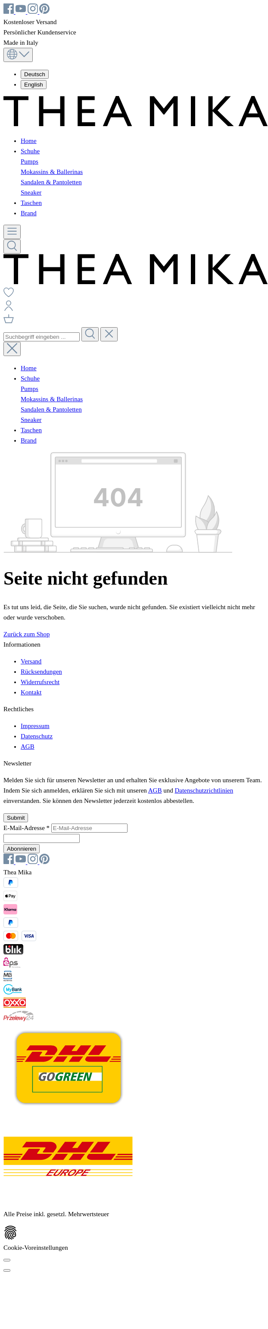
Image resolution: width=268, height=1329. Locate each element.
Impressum (35, 725)
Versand (31, 661)
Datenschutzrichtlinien (204, 790)
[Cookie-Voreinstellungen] (6, 1260)
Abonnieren (21, 849)
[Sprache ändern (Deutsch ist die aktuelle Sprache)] (18, 55)
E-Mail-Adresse (27, 827)
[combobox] (41, 336)
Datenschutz (37, 736)
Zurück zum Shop (26, 634)
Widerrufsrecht (40, 681)
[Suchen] (12, 246)
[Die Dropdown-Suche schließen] (109, 334)
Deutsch (34, 74)
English (33, 84)
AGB (27, 746)
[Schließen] (6, 1270)
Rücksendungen (41, 671)
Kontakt (31, 692)
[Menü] (12, 232)
